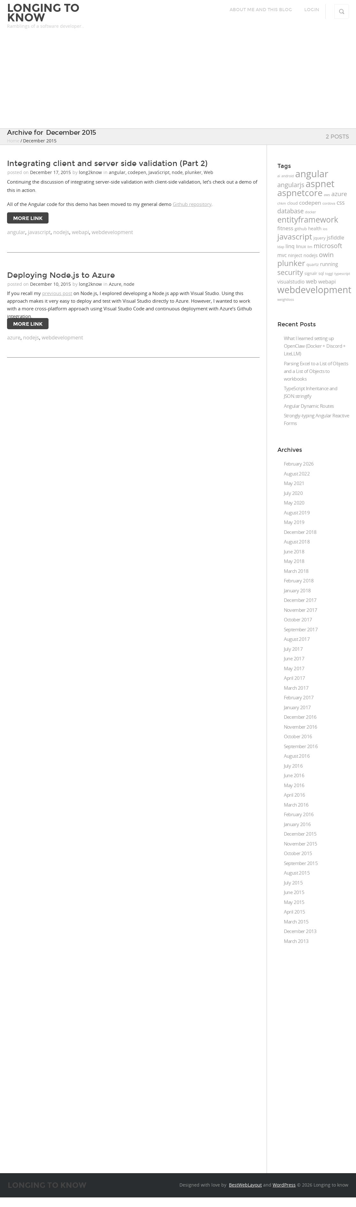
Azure (115, 284)
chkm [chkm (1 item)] (281, 203)
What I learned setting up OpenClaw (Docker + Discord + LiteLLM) (315, 346)
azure (13, 337)
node (177, 172)
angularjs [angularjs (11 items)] (291, 184)
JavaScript (159, 172)
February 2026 (299, 463)
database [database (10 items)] (290, 211)
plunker (193, 172)
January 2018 (297, 590)
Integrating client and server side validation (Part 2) (107, 163)
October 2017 (298, 619)
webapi (80, 232)
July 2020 (293, 493)
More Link (27, 218)
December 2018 (300, 532)
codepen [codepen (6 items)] (310, 202)
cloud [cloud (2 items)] (292, 203)
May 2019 (294, 522)
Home (13, 141)
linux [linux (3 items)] (301, 246)
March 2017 (296, 688)
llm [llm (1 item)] (309, 247)
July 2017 (293, 649)
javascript (39, 232)
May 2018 (294, 561)
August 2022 (297, 473)
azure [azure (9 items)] (339, 194)
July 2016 (293, 766)
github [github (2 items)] (301, 229)
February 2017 (299, 697)
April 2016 (294, 795)
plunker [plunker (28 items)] (291, 263)
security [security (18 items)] (290, 272)
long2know (90, 172)
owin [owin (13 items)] (326, 254)
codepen (137, 172)
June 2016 (294, 775)
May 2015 (294, 902)
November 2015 (300, 843)
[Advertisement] (178, 80)
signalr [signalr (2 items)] (311, 273)
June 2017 (294, 658)
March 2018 (296, 571)
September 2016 (301, 746)
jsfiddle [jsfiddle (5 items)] (336, 237)
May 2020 (294, 502)
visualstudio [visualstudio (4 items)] (291, 281)
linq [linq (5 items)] (289, 246)
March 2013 (296, 941)
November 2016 (300, 727)
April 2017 (294, 678)
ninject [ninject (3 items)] (295, 255)
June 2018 (294, 551)
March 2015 (296, 921)
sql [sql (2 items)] (321, 273)
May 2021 (294, 483)
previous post (57, 293)
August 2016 (297, 756)
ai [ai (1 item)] (278, 176)
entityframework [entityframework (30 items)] (307, 219)
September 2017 (301, 629)
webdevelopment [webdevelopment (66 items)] (314, 289)
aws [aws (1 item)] (327, 195)
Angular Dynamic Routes (309, 406)
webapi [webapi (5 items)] (327, 281)
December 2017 (300, 600)
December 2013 (300, 931)
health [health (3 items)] (315, 228)
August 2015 (297, 872)
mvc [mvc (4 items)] (282, 255)
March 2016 (296, 804)
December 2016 (300, 717)
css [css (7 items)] (341, 202)
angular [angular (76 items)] (311, 173)
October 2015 (298, 853)
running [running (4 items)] (329, 264)
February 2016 (299, 814)
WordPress (284, 1185)
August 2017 (297, 639)
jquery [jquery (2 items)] (320, 238)
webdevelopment (112, 232)
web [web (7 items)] (311, 281)
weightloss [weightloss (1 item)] (285, 299)
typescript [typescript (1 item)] (342, 273)
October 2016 (298, 736)
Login (311, 9)
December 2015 (300, 834)
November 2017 (300, 610)
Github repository (192, 204)
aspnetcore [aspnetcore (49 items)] (300, 193)
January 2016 (297, 824)
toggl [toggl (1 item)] (329, 273)
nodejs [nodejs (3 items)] (310, 255)
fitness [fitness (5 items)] (285, 228)
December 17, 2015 (51, 172)
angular (117, 172)
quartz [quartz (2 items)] (313, 264)
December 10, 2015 (51, 284)
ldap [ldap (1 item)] (280, 247)
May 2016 (294, 785)
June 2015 (294, 892)
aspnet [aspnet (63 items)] (320, 184)
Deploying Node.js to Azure (61, 275)
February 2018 (299, 580)
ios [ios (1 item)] (325, 229)
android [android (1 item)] (287, 176)
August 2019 (297, 512)
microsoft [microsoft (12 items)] (328, 245)
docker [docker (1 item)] (310, 212)
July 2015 (293, 882)
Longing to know (43, 12)
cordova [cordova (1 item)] (328, 203)
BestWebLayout (245, 1185)
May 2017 (294, 668)
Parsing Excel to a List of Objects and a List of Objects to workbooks (316, 371)
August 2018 (297, 541)
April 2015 (294, 911)
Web (208, 172)
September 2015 (301, 863)
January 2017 (297, 707)
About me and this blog (261, 9)
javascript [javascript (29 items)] (294, 236)
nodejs (61, 232)
